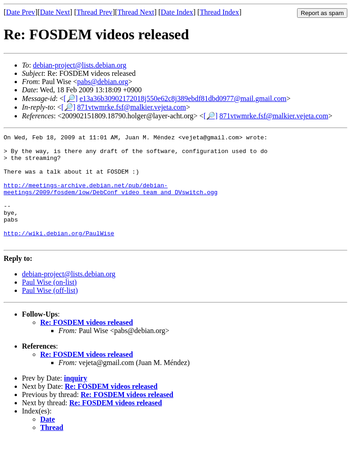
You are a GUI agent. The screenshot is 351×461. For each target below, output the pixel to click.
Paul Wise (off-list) (50, 312)
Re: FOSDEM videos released (86, 344)
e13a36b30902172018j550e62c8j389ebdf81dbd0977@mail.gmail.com (183, 98)
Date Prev (20, 12)
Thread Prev (94, 12)
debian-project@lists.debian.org (80, 65)
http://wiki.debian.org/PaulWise (59, 253)
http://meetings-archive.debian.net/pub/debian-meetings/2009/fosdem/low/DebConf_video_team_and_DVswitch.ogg (111, 200)
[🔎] (71, 98)
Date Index (177, 12)
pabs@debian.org (102, 81)
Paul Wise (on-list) (49, 304)
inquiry (75, 400)
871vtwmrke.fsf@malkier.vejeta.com (131, 107)
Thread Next (135, 12)
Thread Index (219, 12)
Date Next (55, 12)
